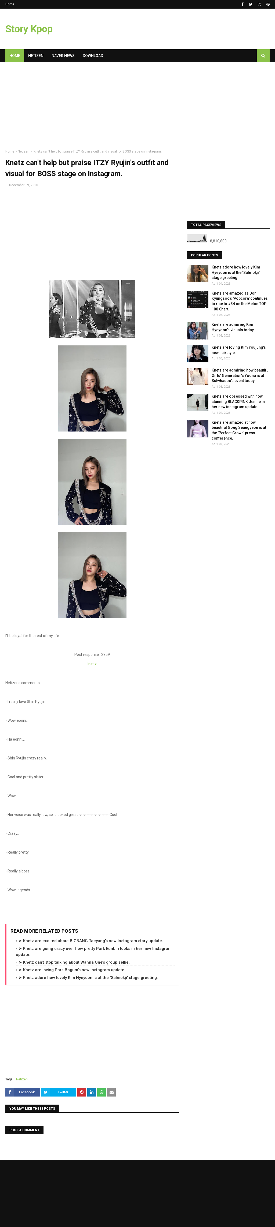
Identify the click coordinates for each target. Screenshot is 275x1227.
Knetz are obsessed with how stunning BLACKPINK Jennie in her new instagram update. (238, 401)
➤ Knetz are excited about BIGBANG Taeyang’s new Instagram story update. (91, 940)
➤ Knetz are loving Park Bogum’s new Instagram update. (72, 969)
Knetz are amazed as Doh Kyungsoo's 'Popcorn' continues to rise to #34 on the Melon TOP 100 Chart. (240, 301)
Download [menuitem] (93, 56)
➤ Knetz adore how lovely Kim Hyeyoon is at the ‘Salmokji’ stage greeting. (88, 977)
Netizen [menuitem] (36, 56)
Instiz (92, 664)
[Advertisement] (92, 108)
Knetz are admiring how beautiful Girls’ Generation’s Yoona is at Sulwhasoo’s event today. (241, 375)
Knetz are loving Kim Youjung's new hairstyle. (239, 350)
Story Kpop (29, 29)
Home (9, 4)
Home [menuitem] (14, 56)
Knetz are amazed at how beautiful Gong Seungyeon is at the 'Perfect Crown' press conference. (239, 430)
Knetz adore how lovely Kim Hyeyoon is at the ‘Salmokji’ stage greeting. (236, 272)
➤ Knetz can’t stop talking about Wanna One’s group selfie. (74, 962)
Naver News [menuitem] (63, 56)
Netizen (23, 151)
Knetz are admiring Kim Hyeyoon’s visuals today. (233, 327)
